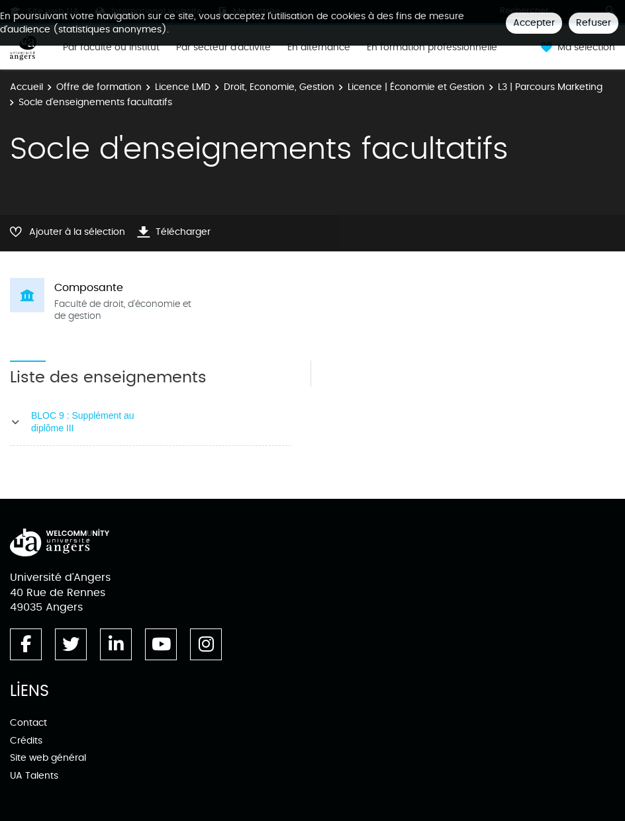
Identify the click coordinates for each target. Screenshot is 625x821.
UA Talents (34, 776)
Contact (28, 723)
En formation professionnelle (432, 47)
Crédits (26, 741)
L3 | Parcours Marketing (550, 87)
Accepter (534, 23)
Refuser (593, 23)
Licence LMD (183, 87)
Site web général (48, 758)
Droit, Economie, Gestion (279, 87)
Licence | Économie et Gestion (416, 87)
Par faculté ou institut (111, 47)
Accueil (26, 87)
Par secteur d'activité (223, 47)
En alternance (318, 47)
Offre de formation (99, 87)
